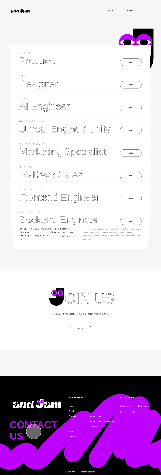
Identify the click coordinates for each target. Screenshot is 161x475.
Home (71, 406)
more (131, 62)
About (71, 411)
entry (80, 329)
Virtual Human (96, 416)
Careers (72, 437)
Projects (72, 416)
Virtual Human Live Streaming (102, 421)
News (71, 432)
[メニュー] (149, 10)
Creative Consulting (98, 426)
